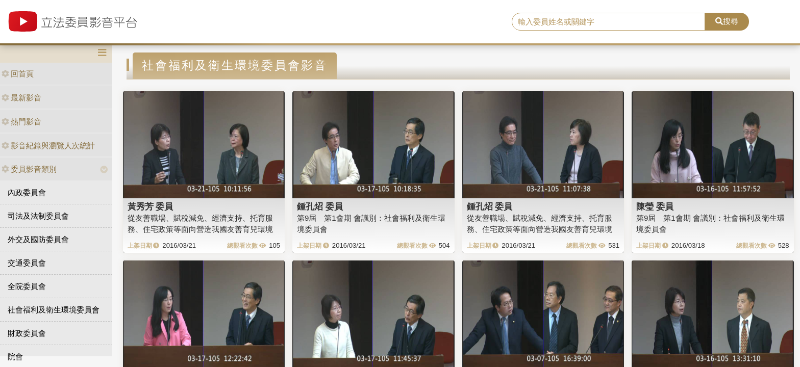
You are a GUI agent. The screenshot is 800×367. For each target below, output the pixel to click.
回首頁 (18, 73)
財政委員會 (27, 333)
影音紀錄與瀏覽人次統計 (48, 145)
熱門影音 (21, 121)
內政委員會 (27, 192)
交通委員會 (27, 262)
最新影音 (21, 97)
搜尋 (726, 21)
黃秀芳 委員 (150, 206)
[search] (609, 22)
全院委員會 (27, 286)
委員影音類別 (29, 169)
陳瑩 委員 (654, 206)
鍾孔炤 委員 (320, 206)
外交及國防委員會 (38, 239)
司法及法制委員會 (38, 216)
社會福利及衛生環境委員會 (53, 309)
